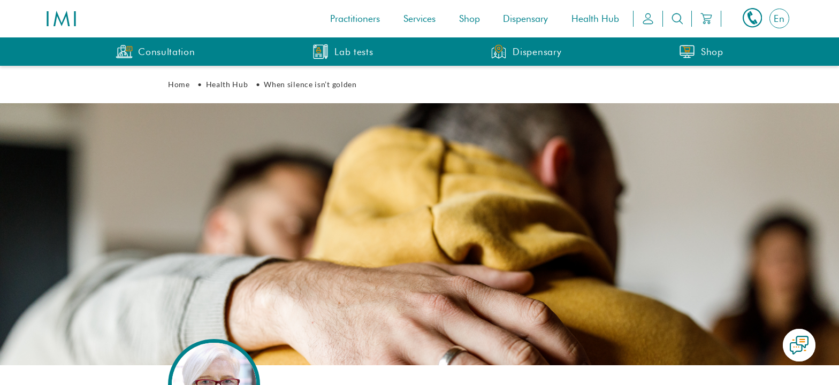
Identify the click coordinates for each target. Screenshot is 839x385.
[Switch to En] (779, 18)
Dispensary (525, 19)
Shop (469, 19)
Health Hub (595, 19)
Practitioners (355, 19)
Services (419, 19)
